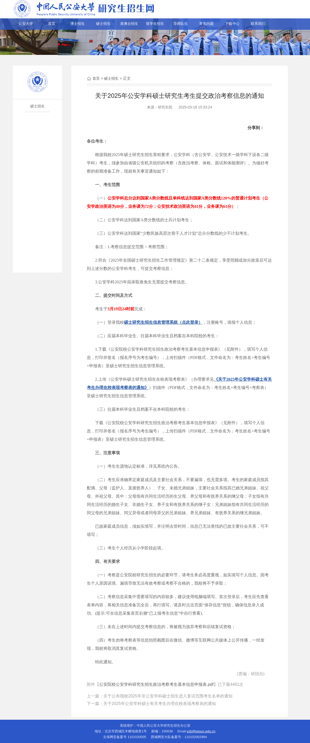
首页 (51, 23)
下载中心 (232, 23)
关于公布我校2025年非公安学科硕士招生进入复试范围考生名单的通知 (168, 696)
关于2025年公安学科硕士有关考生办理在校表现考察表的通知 (159, 703)
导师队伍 (180, 23)
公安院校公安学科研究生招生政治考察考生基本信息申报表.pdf (156, 684)
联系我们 (258, 23)
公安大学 (26, 23)
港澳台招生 (129, 23)
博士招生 (77, 23)
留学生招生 (155, 23)
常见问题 (206, 23)
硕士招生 (103, 23)
